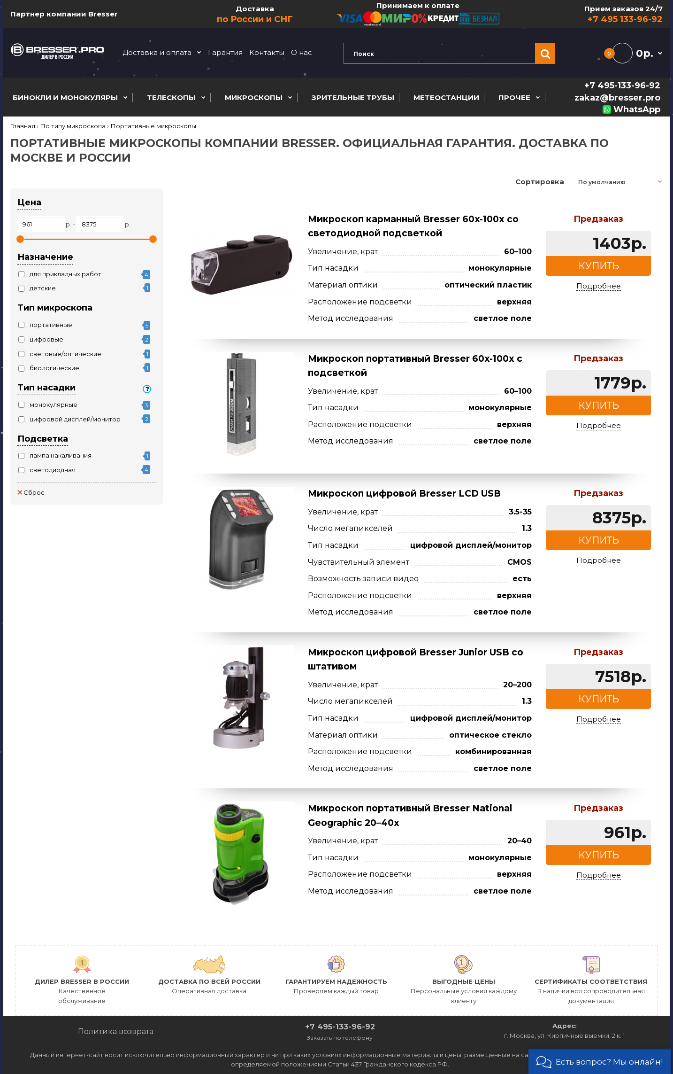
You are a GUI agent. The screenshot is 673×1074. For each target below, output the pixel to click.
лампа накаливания (61, 455)
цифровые (46, 339)
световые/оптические (65, 354)
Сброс (31, 492)
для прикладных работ (65, 274)
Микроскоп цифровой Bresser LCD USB (404, 493)
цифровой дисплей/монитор (75, 419)
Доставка (255, 14)
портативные (51, 324)
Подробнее (598, 285)
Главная (22, 126)
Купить (598, 266)
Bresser (103, 13)
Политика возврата (115, 1031)
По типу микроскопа (73, 126)
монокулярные (53, 404)
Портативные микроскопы (153, 126)
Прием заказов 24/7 (581, 14)
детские (43, 288)
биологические (54, 368)
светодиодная (53, 470)
